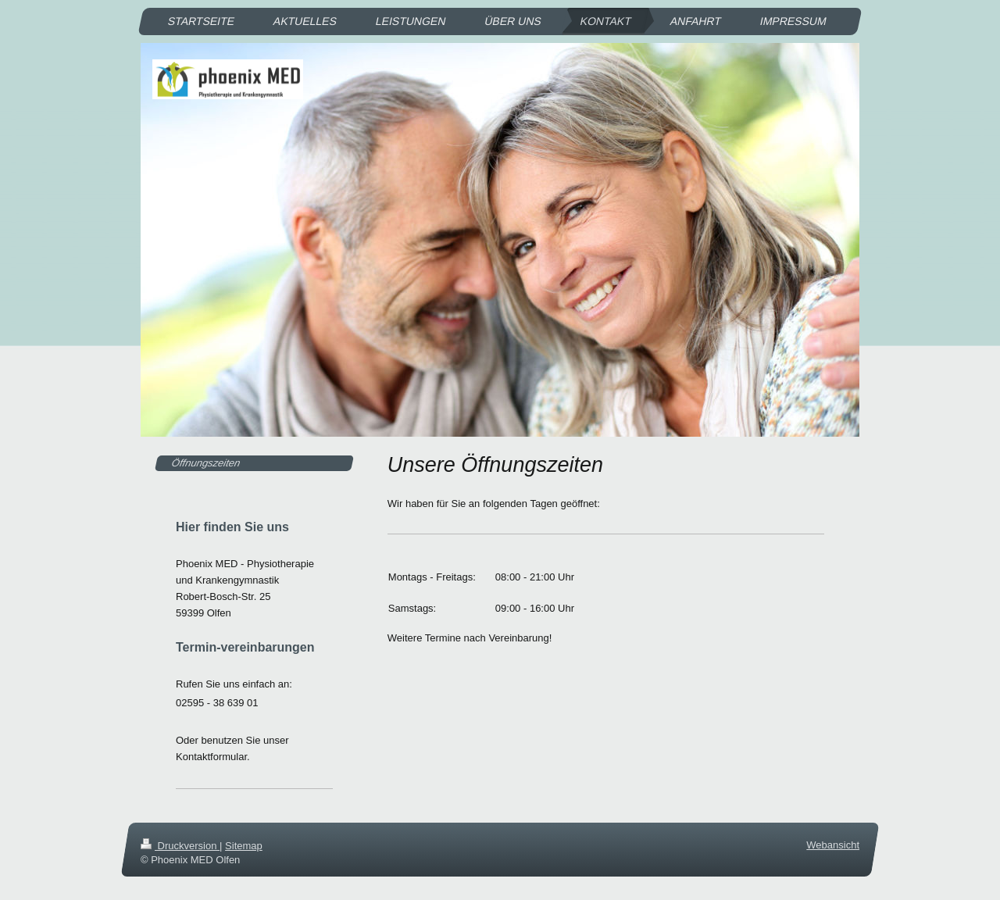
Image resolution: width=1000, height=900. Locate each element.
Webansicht (832, 845)
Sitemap (243, 846)
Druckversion (180, 846)
